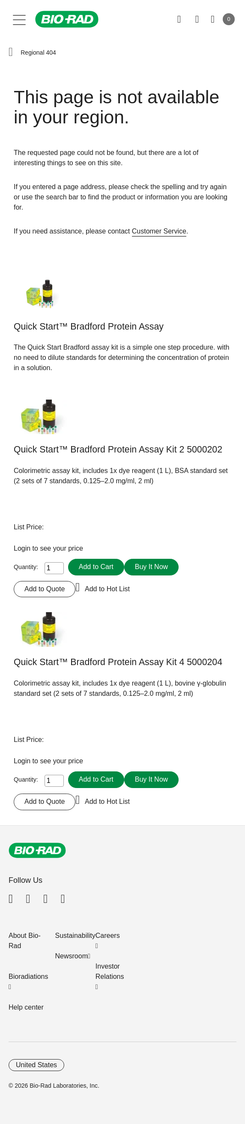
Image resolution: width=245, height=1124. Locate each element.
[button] (11, 52)
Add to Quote (44, 589)
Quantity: (26, 566)
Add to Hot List (107, 589)
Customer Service (159, 231)
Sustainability (75, 935)
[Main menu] (19, 19)
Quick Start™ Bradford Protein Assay (89, 326)
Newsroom (71, 956)
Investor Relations (110, 971)
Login (23, 548)
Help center (26, 1007)
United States (36, 1065)
